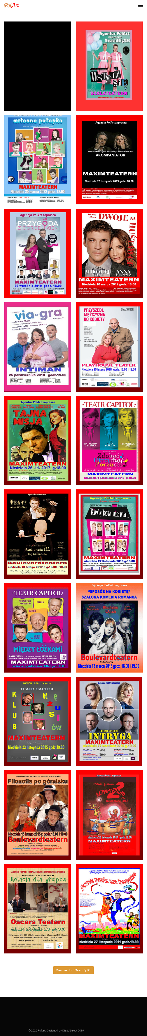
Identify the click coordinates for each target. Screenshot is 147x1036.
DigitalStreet (69, 1030)
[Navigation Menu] (140, 5)
